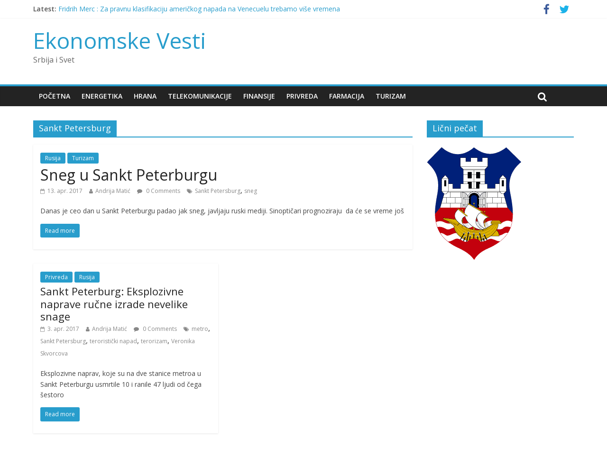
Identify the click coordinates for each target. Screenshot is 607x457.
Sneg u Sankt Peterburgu (128, 175)
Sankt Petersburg (217, 191)
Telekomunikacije (200, 96)
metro (200, 329)
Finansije (259, 96)
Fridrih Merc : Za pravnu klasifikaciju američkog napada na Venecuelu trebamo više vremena (199, 8)
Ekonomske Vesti (119, 40)
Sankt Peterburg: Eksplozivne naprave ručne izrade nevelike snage (114, 303)
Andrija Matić (112, 191)
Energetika (102, 96)
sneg (250, 191)
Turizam (391, 96)
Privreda (302, 96)
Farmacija (346, 96)
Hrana (145, 96)
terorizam (154, 341)
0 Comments (158, 191)
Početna (54, 96)
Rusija (53, 158)
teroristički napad (113, 341)
